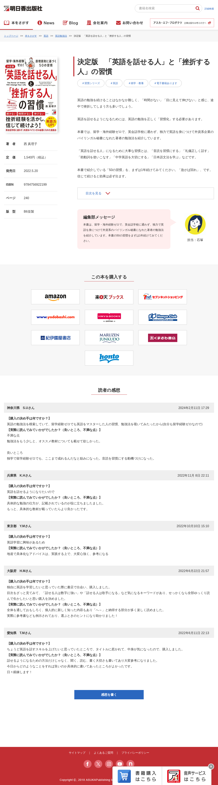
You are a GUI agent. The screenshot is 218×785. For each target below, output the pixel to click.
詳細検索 (209, 8)
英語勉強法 (61, 36)
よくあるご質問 (103, 752)
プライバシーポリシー (135, 752)
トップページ (11, 36)
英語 (46, 36)
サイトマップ (77, 752)
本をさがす (31, 36)
